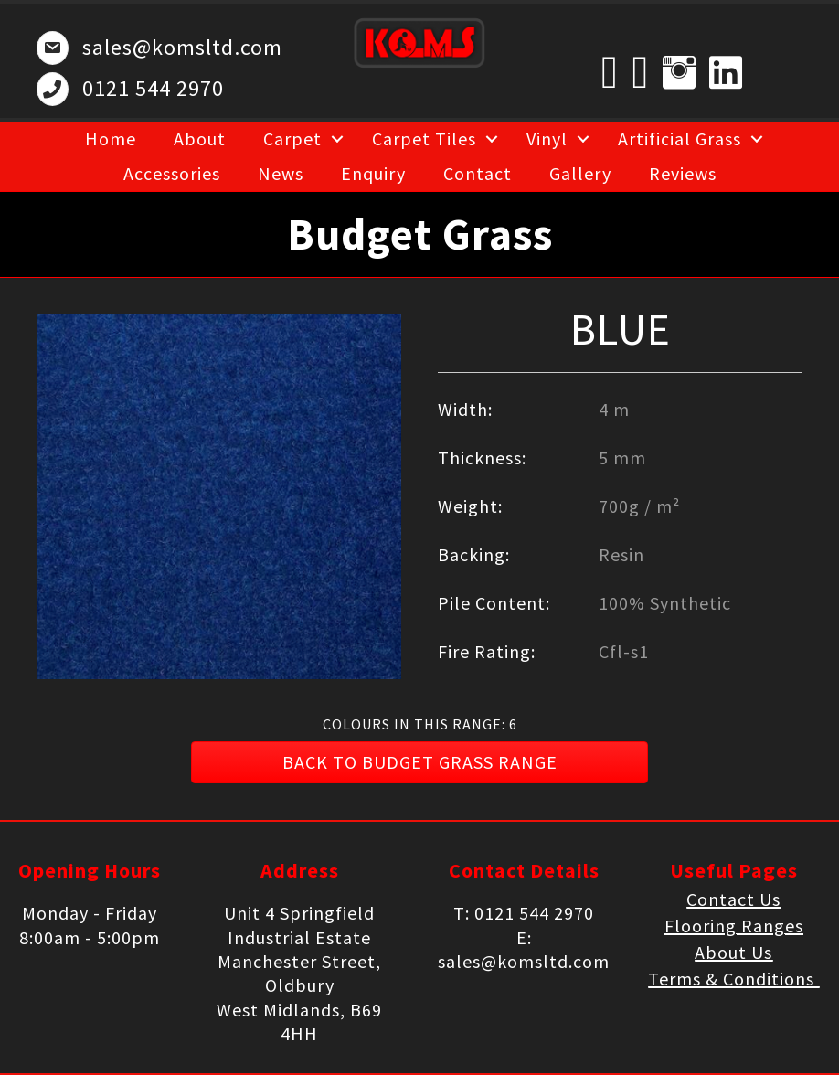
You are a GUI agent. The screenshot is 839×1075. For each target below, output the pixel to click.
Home (110, 138)
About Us (733, 952)
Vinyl (547, 138)
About (200, 138)
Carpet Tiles (424, 138)
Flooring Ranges (733, 925)
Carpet (292, 138)
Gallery (580, 173)
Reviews (683, 173)
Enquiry (373, 173)
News (280, 173)
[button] (419, 762)
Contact (477, 173)
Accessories (171, 173)
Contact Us (733, 899)
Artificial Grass (679, 138)
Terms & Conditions (733, 978)
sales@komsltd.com (182, 47)
